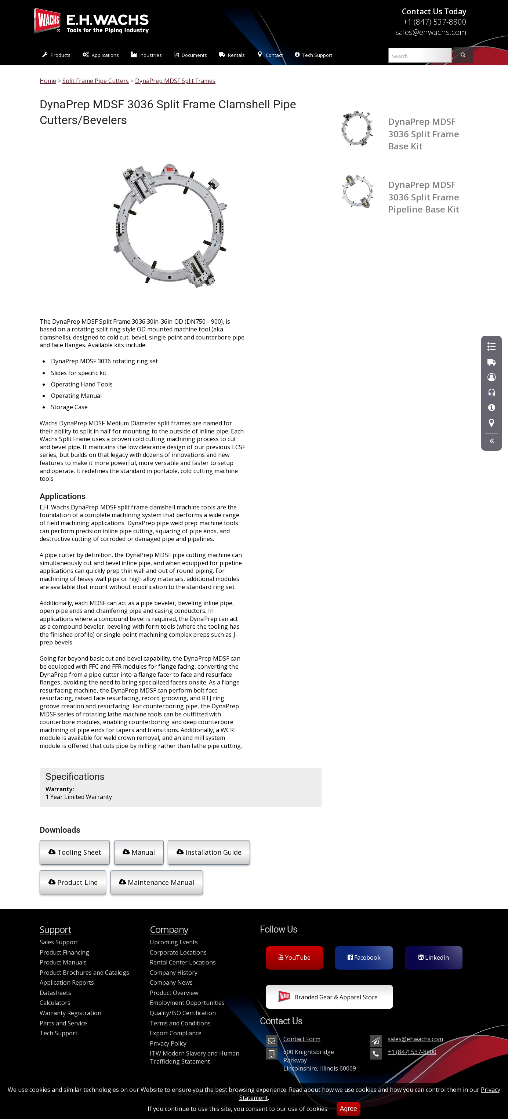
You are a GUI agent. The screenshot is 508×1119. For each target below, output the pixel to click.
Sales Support (59, 936)
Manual (136, 851)
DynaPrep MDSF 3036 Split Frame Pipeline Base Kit (423, 196)
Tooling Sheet (73, 851)
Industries (146, 54)
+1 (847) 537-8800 (435, 22)
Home (48, 81)
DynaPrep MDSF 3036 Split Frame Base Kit (423, 133)
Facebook (364, 952)
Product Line (281, 851)
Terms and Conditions (180, 1017)
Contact (270, 54)
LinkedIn (433, 952)
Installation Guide (205, 851)
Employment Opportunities (187, 997)
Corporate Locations (178, 946)
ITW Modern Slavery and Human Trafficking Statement (194, 1051)
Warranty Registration (70, 1007)
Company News (171, 977)
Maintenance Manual (84, 878)
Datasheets (55, 987)
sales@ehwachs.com (431, 32)
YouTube (295, 952)
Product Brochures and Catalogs (84, 967)
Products (56, 54)
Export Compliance (176, 1027)
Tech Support (313, 54)
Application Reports (67, 977)
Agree (348, 1108)
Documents (190, 54)
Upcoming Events (174, 936)
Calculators (55, 997)
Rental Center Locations (183, 956)
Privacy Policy (168, 1037)
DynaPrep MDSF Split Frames (175, 81)
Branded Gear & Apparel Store (328, 991)
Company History (173, 967)
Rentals (232, 54)
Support (55, 923)
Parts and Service (63, 1017)
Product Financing (64, 946)
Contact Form (301, 1033)
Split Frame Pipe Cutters (95, 81)
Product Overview (174, 987)
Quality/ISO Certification (183, 1007)
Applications (101, 54)
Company (169, 923)
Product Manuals (63, 956)
